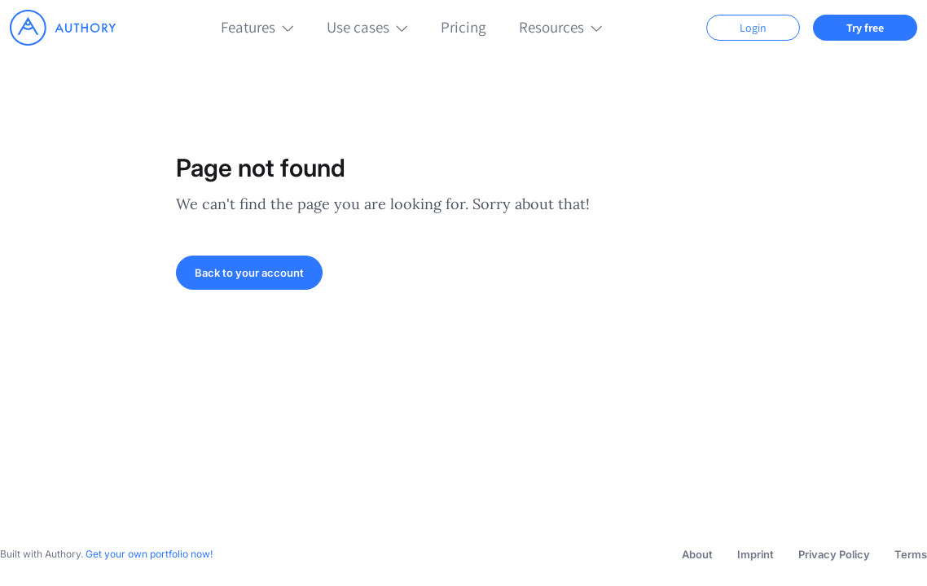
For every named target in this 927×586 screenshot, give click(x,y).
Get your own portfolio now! (149, 554)
